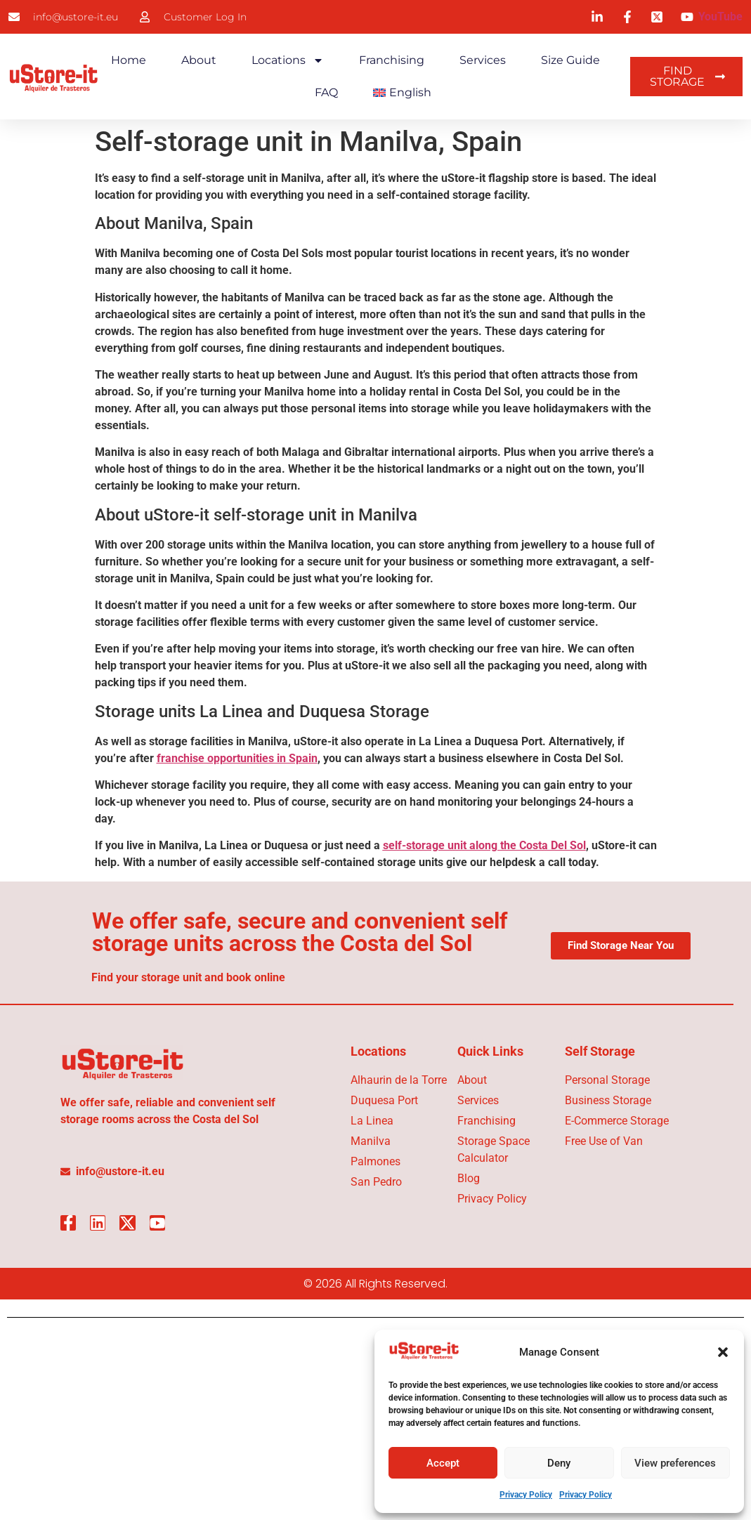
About (198, 60)
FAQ (326, 92)
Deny (558, 1463)
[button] (723, 1352)
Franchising (391, 60)
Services (482, 60)
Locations (288, 60)
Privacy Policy (525, 1495)
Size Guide (570, 60)
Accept (442, 1463)
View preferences (675, 1463)
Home (128, 60)
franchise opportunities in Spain (237, 758)
